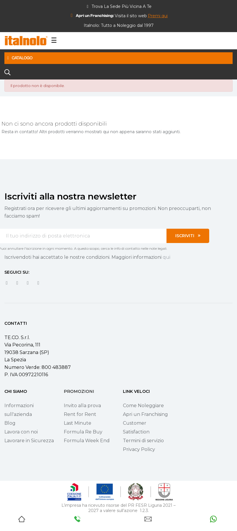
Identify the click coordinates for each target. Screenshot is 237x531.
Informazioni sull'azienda (19, 410)
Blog (10, 423)
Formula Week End (87, 440)
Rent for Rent (80, 414)
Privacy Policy (139, 449)
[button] (158, 16)
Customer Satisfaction (136, 427)
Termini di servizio (143, 440)
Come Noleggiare (143, 405)
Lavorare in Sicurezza (29, 440)
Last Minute (77, 423)
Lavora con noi (21, 432)
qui (166, 257)
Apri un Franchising (145, 414)
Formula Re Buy (83, 432)
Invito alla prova (82, 405)
